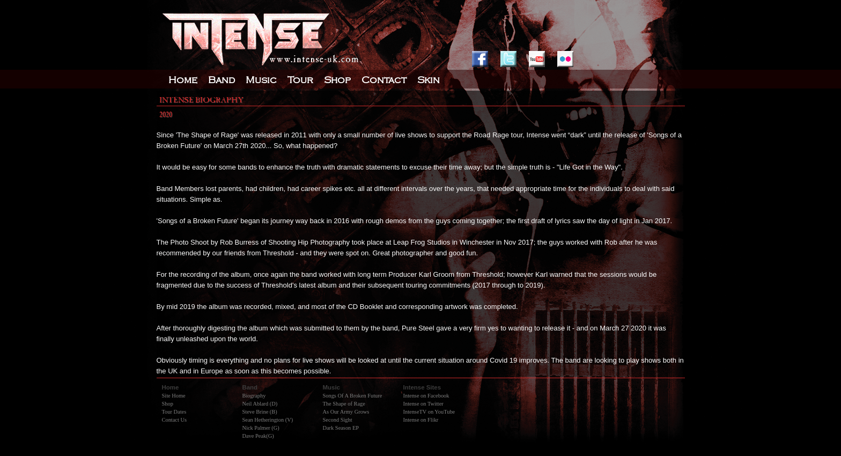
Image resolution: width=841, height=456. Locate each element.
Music (261, 80)
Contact (384, 80)
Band (221, 80)
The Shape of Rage (344, 404)
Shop (167, 404)
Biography (254, 396)
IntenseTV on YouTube (429, 412)
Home (182, 80)
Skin (428, 80)
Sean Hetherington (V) (267, 420)
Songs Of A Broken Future (352, 396)
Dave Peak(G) (258, 436)
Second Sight (337, 420)
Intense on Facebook (426, 396)
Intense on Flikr (421, 420)
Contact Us (174, 420)
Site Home (174, 396)
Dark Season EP (341, 428)
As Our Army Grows (346, 412)
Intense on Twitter (423, 404)
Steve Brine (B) (259, 412)
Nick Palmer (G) (260, 428)
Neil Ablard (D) (260, 404)
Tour (300, 80)
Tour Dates (174, 412)
